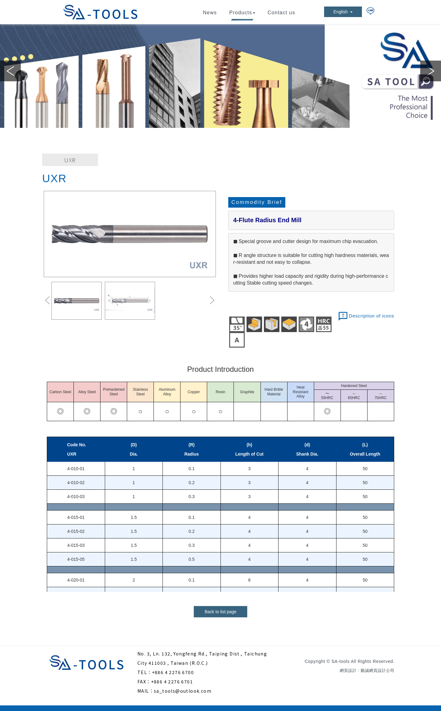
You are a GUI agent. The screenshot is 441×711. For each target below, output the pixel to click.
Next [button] (430, 71)
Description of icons (371, 315)
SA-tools (100, 12)
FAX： (144, 681)
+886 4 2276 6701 (172, 681)
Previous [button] (10, 71)
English (343, 11)
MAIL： (145, 691)
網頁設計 (348, 670)
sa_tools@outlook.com (183, 691)
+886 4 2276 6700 (173, 672)
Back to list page (221, 611)
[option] (220, 76)
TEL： (144, 672)
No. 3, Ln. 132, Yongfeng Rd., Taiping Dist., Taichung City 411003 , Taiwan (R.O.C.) (202, 658)
